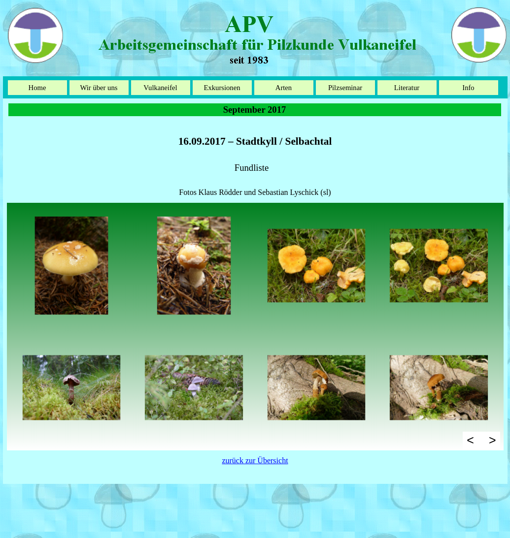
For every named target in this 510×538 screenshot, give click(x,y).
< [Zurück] (470, 440)
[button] (71, 265)
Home (37, 88)
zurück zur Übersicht (255, 460)
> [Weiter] (492, 440)
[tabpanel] (255, 160)
